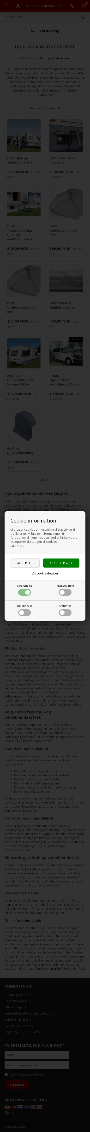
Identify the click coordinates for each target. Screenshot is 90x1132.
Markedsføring (65, 590)
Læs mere (17, 546)
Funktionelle (24, 610)
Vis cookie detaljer (45, 573)
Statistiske (65, 610)
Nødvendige (24, 590)
